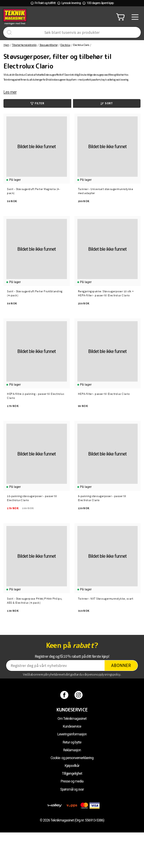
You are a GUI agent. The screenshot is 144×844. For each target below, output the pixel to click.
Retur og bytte (72, 742)
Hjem (6, 45)
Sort (107, 103)
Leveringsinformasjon (72, 734)
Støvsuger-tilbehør (48, 45)
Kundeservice (72, 726)
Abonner (121, 665)
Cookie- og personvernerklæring (71, 758)
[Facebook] (65, 695)
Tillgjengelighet (72, 774)
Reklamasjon (72, 750)
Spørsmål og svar (72, 789)
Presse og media (72, 781)
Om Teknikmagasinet (72, 719)
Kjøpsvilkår (72, 766)
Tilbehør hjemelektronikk (24, 45)
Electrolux (65, 45)
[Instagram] (79, 695)
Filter (37, 103)
